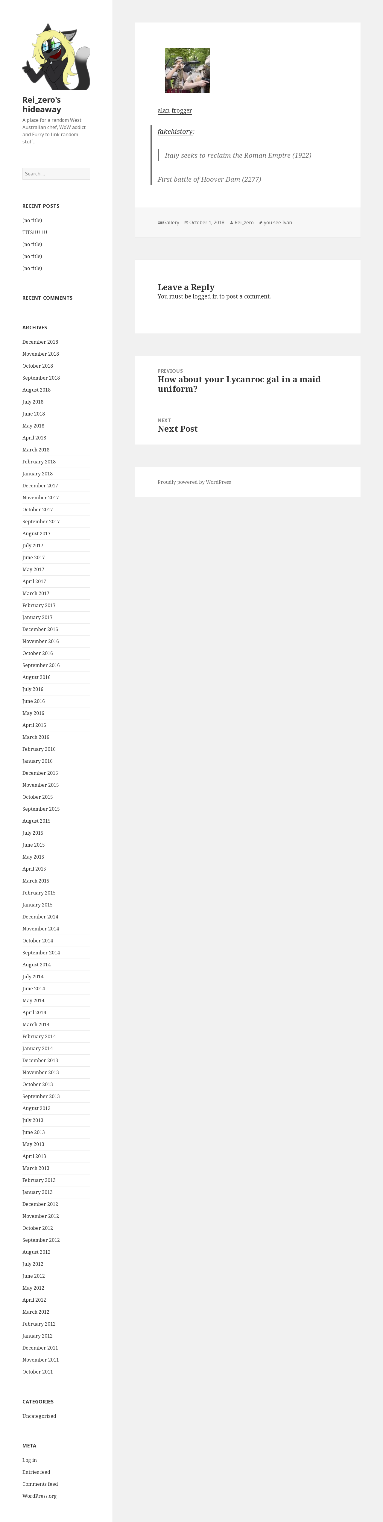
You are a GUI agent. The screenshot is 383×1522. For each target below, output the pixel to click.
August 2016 (36, 677)
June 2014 (33, 988)
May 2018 (33, 425)
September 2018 (41, 378)
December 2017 (40, 485)
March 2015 (35, 880)
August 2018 (36, 389)
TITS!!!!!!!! (34, 232)
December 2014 (40, 916)
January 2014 (37, 1048)
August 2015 (36, 821)
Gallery (171, 222)
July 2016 (32, 689)
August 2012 (36, 1252)
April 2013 (34, 1156)
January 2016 (37, 761)
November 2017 (40, 497)
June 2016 (33, 701)
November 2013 (40, 1072)
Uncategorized (39, 1416)
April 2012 (34, 1300)
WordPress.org (39, 1496)
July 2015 (32, 833)
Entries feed (36, 1472)
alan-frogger (175, 110)
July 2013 (32, 1120)
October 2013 (37, 1084)
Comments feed (40, 1484)
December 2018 (40, 342)
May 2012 (33, 1288)
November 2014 (40, 928)
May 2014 (33, 1000)
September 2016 (41, 665)
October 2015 (37, 797)
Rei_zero (244, 222)
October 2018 (37, 366)
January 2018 (37, 473)
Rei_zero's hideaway (41, 104)
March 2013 (35, 1168)
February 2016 (39, 749)
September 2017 (41, 521)
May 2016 (33, 713)
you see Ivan (278, 222)
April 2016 (34, 725)
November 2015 (40, 785)
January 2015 (37, 904)
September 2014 (41, 952)
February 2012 (39, 1324)
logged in (205, 296)
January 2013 (37, 1192)
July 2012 (32, 1264)
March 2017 (35, 593)
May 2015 (33, 857)
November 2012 (40, 1216)
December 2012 (40, 1204)
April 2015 (34, 868)
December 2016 (40, 629)
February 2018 (39, 461)
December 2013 (40, 1060)
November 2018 (40, 354)
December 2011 (40, 1347)
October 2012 (37, 1228)
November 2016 (40, 641)
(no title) (32, 220)
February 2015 (39, 892)
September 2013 (41, 1096)
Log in (29, 1460)
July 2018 (32, 401)
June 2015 (33, 845)
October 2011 (37, 1371)
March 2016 (35, 737)
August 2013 (36, 1108)
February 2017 (39, 605)
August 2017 (36, 533)
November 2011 (40, 1359)
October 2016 (37, 653)
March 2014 (35, 1024)
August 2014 (36, 964)
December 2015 (40, 773)
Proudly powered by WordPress (194, 482)
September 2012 (41, 1240)
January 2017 (37, 617)
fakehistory (175, 131)
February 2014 (39, 1036)
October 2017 (37, 509)
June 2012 (33, 1276)
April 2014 (34, 1012)
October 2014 (37, 940)
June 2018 (33, 413)
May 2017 (33, 569)
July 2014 (32, 976)
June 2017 (33, 557)
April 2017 (34, 581)
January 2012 (37, 1335)
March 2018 (35, 449)
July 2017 (32, 545)
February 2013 (39, 1180)
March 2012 (35, 1312)
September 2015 (41, 809)
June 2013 (33, 1132)
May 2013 (33, 1144)
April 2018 (34, 437)
